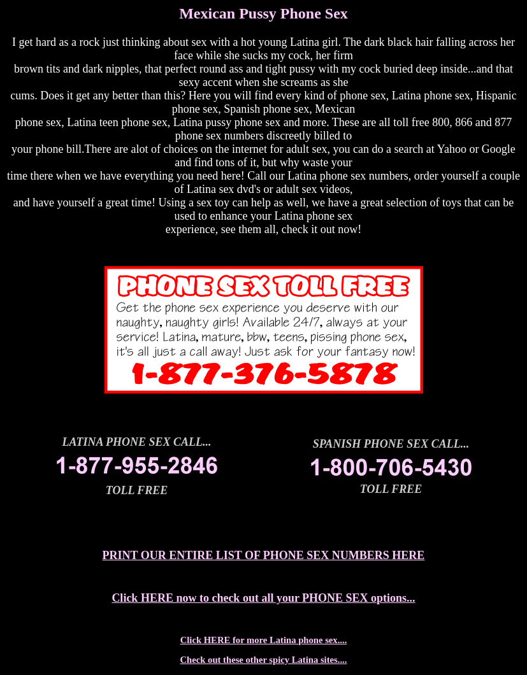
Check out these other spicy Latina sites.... (263, 660)
